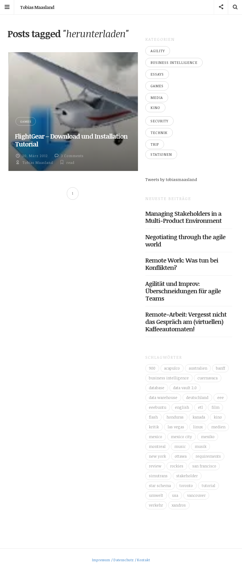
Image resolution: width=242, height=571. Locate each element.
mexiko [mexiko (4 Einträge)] (208, 436)
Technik (159, 132)
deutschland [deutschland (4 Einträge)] (197, 397)
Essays (157, 74)
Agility (157, 50)
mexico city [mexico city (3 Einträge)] (181, 436)
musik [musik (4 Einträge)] (200, 446)
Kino (155, 107)
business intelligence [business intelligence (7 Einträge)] (169, 377)
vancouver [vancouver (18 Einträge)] (196, 495)
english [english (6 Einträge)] (182, 407)
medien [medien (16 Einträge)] (218, 426)
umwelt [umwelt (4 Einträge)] (156, 495)
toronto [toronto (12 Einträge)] (186, 485)
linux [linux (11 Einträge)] (198, 426)
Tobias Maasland (37, 7)
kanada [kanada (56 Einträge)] (199, 417)
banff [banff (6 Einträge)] (220, 368)
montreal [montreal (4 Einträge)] (157, 446)
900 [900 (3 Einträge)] (152, 368)
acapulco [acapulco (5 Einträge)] (172, 368)
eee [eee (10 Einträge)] (220, 397)
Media (156, 97)
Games (25, 121)
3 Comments (72, 155)
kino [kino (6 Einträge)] (218, 417)
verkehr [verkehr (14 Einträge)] (156, 505)
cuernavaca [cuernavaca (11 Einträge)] (207, 377)
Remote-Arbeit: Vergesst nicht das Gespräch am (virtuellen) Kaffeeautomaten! (186, 321)
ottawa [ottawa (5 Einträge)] (181, 456)
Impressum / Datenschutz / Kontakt (121, 560)
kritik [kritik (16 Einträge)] (154, 426)
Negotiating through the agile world (185, 240)
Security (159, 120)
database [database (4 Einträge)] (156, 387)
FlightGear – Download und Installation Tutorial (71, 140)
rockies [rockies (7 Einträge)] (176, 466)
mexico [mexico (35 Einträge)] (155, 436)
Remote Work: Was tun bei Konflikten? (181, 264)
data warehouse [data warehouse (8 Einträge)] (163, 397)
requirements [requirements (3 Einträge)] (208, 456)
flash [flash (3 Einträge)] (153, 417)
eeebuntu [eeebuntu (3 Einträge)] (157, 407)
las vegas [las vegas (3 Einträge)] (176, 426)
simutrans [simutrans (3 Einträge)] (158, 475)
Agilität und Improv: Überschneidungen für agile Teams (183, 290)
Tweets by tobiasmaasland (171, 179)
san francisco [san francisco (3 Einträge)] (204, 466)
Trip (154, 144)
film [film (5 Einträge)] (215, 407)
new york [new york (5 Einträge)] (157, 456)
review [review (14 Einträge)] (155, 466)
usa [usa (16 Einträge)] (175, 495)
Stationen (161, 154)
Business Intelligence (173, 62)
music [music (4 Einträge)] (180, 446)
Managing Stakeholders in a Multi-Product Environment (183, 217)
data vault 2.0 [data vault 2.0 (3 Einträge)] (185, 387)
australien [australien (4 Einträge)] (198, 368)
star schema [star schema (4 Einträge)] (160, 485)
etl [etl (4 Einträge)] (200, 407)
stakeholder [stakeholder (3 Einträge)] (187, 475)
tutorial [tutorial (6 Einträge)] (208, 485)
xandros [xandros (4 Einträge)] (179, 505)
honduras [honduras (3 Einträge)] (175, 417)
